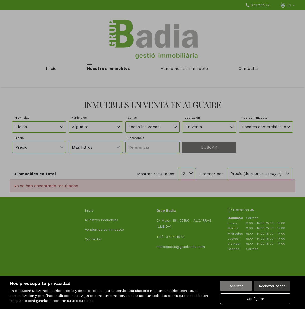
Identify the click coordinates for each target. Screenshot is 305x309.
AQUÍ (85, 296)
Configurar (255, 299)
